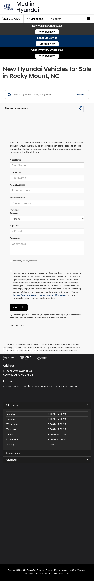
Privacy (49, 570)
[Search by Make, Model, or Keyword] (43, 95)
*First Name (15, 160)
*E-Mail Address (17, 185)
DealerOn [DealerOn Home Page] (31, 570)
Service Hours (47, 453)
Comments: (15, 238)
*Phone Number (17, 197)
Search (80, 94)
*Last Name (15, 172)
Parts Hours (47, 459)
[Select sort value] (86, 109)
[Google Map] (47, 511)
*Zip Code (14, 225)
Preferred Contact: (14, 211)
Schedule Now (47, 44)
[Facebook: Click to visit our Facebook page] (5, 394)
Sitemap (40, 570)
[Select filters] (80, 108)
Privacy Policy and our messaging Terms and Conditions (39, 295)
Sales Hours (47, 405)
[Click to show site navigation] (88, 19)
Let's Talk (18, 307)
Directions (35, 18)
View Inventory (47, 31)
